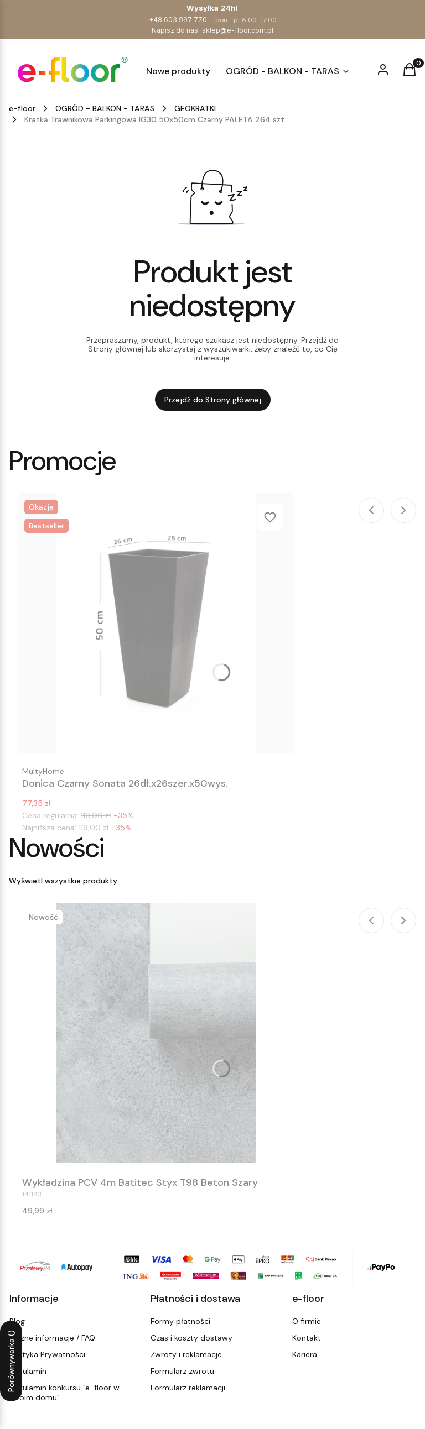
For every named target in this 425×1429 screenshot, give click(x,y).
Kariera (304, 1354)
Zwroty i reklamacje (186, 1354)
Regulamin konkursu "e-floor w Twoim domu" (64, 1392)
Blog (17, 1321)
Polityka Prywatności (47, 1354)
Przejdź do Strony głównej (212, 400)
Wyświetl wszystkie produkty (63, 881)
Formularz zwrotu (182, 1371)
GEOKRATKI (195, 108)
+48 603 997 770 (178, 19)
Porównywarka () (11, 1361)
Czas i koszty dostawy (191, 1338)
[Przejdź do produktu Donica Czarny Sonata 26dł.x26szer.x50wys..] (156, 623)
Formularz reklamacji (188, 1388)
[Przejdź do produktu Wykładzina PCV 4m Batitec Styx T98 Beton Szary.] (156, 1033)
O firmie (306, 1321)
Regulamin (27, 1371)
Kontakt (306, 1338)
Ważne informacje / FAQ (52, 1338)
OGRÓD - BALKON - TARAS (104, 108)
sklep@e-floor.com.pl (237, 30)
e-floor (22, 108)
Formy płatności (180, 1321)
